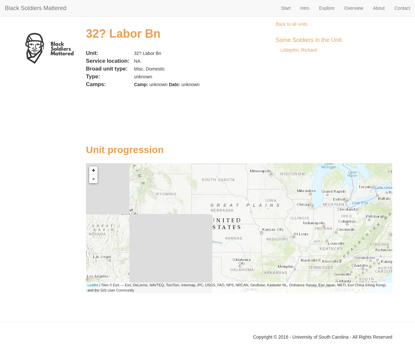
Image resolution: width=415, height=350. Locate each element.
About (379, 8)
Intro (304, 8)
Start (286, 8)
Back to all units (291, 24)
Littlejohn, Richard (298, 50)
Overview (353, 8)
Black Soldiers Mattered (35, 8)
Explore (326, 8)
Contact (402, 8)
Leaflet (93, 285)
